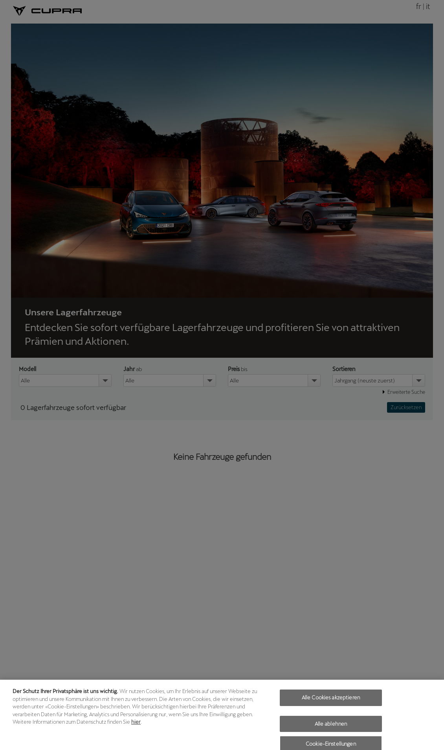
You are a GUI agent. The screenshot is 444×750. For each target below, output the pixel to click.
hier (136, 725)
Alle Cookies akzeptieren (331, 701)
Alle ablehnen (331, 727)
